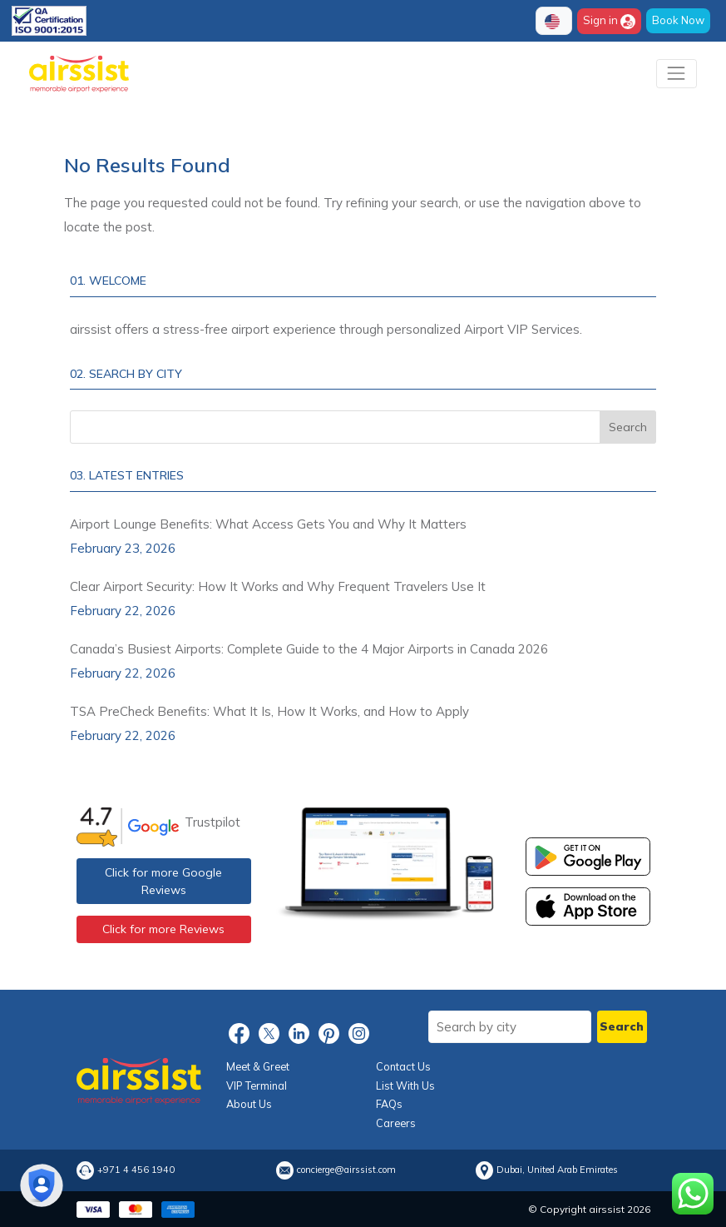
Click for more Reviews (163, 928)
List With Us (405, 1085)
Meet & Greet (257, 1066)
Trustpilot (212, 822)
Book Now (678, 20)
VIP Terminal (256, 1085)
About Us (249, 1103)
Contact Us (403, 1066)
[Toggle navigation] (676, 73)
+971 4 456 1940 (136, 1170)
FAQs (389, 1103)
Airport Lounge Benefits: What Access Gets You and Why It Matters (268, 524)
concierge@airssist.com (346, 1170)
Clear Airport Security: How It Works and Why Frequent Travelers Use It (278, 586)
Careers (396, 1123)
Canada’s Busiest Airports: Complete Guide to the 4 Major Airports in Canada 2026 (309, 649)
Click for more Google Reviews (163, 881)
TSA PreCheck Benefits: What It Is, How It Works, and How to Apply (269, 711)
